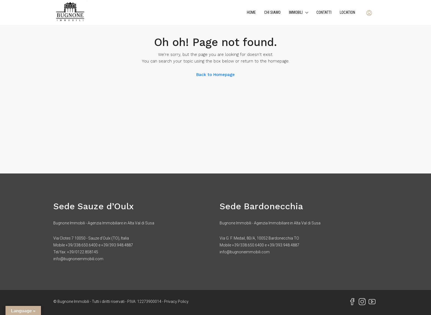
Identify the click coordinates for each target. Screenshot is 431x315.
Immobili (296, 12)
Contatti (323, 12)
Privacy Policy (176, 301)
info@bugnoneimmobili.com (78, 259)
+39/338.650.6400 (82, 245)
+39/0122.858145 (82, 252)
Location (347, 12)
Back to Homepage (215, 74)
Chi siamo (272, 12)
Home (251, 12)
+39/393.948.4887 (117, 245)
